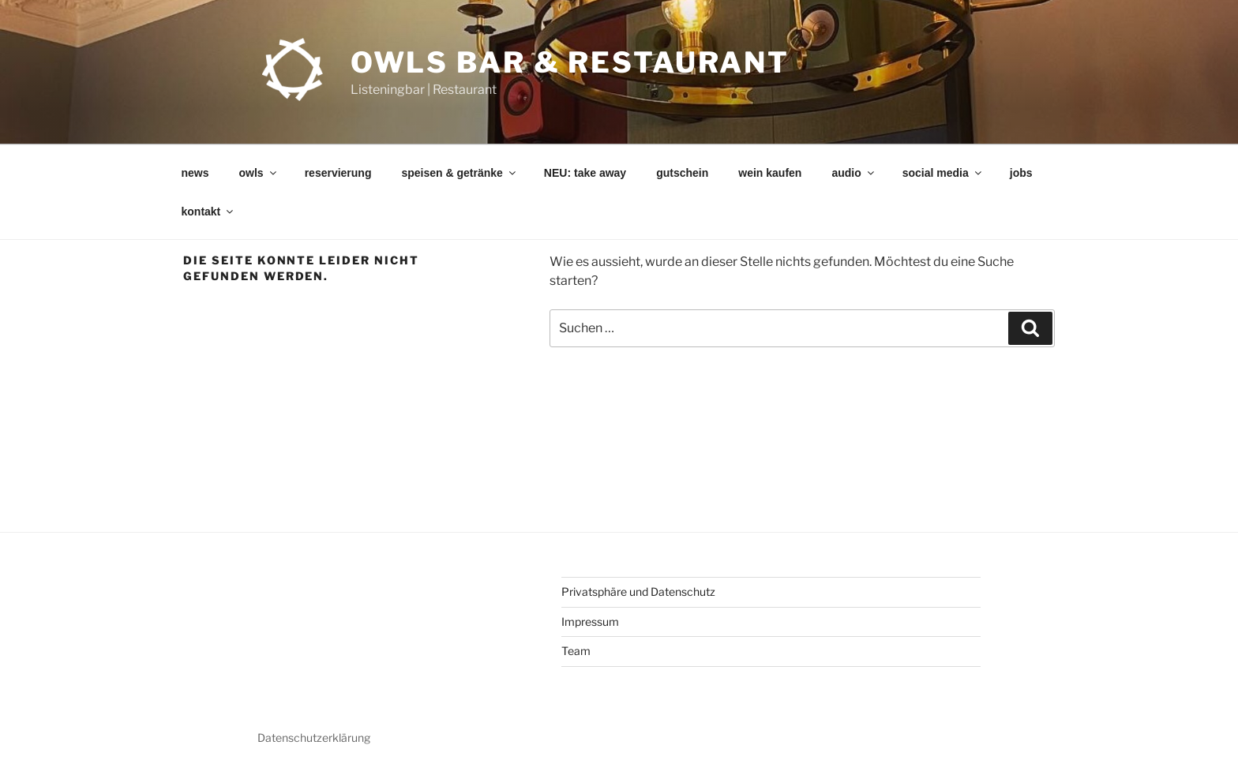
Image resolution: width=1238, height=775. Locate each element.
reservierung (338, 173)
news (195, 173)
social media (943, 173)
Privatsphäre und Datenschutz (638, 591)
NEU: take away (585, 173)
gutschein (682, 173)
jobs (1021, 173)
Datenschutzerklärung (313, 737)
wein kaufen (769, 173)
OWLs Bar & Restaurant (570, 62)
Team (576, 650)
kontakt (209, 211)
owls (259, 173)
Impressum (590, 621)
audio (853, 173)
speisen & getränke (459, 173)
